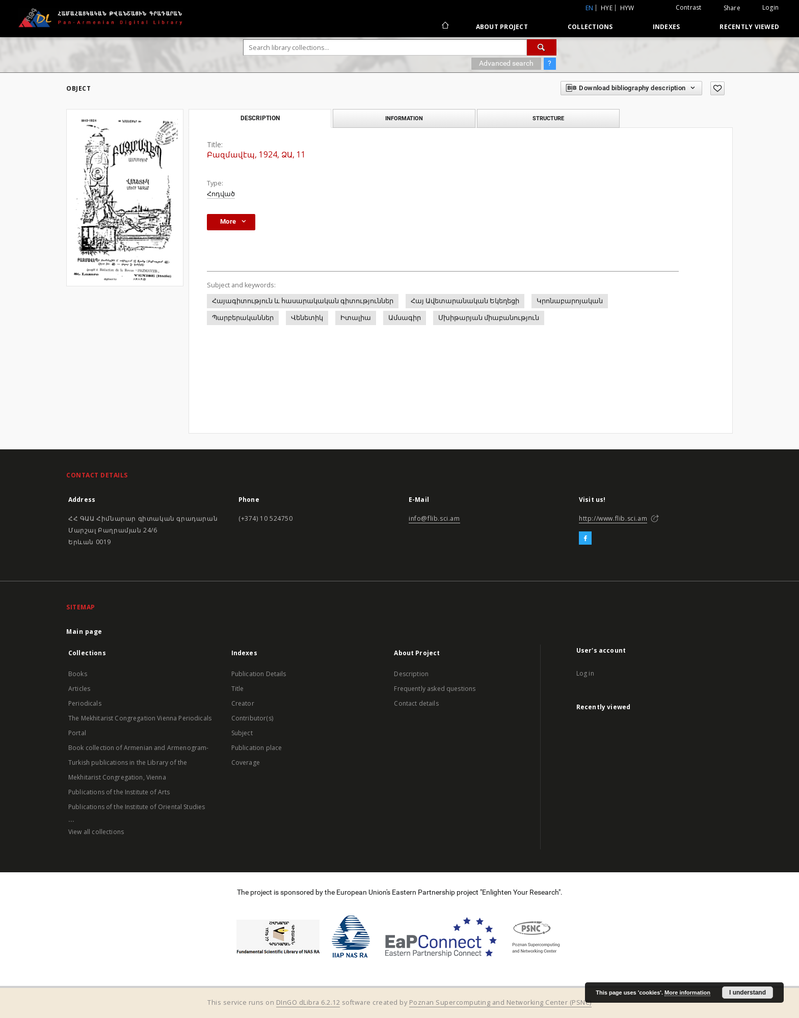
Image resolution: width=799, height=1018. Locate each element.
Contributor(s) (252, 718)
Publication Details (258, 673)
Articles (79, 688)
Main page (84, 631)
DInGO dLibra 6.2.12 (308, 1002)
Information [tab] (404, 118)
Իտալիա (355, 317)
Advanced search (506, 63)
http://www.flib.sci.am (613, 518)
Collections (590, 26)
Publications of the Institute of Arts (119, 792)
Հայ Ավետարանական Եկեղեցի (465, 301)
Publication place (256, 747)
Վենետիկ (307, 317)
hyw (627, 8)
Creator (242, 703)
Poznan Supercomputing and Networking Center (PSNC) (500, 1002)
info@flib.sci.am (434, 518)
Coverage (245, 762)
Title (237, 688)
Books (77, 673)
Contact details (416, 703)
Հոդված (221, 194)
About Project (502, 26)
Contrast (689, 7)
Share (732, 8)
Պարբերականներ (243, 317)
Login (770, 7)
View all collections (96, 831)
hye (606, 8)
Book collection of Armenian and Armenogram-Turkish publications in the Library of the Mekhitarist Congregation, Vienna (138, 762)
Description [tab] (260, 118)
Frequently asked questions (434, 688)
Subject (242, 733)
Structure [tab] (548, 118)
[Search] (541, 47)
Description (411, 673)
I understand (747, 992)
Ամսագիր (404, 317)
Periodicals (84, 703)
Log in (585, 673)
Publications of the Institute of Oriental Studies (136, 806)
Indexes (666, 26)
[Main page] (444, 26)
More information (687, 992)
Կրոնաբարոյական (570, 301)
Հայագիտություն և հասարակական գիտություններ (302, 301)
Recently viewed (749, 26)
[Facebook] (585, 538)
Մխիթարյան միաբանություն (488, 317)
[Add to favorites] (717, 88)
